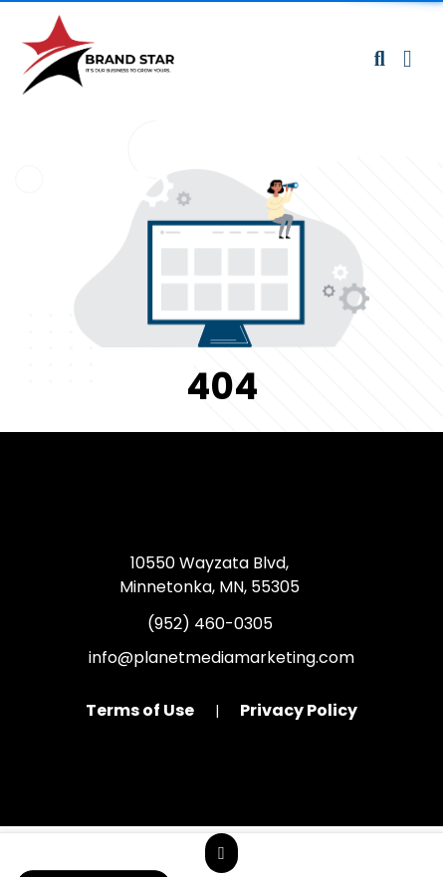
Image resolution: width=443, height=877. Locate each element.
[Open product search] (379, 59)
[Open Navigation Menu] (407, 59)
